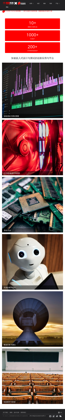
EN (61, 412)
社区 (38, 3)
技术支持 (17, 412)
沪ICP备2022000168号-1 (38, 416)
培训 (51, 3)
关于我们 (6, 412)
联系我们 (23, 412)
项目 (44, 3)
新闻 (11, 412)
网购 (7, 7)
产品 (57, 3)
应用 (31, 3)
